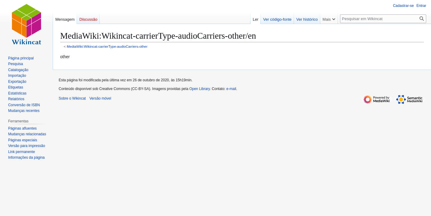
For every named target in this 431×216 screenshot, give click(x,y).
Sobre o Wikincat (72, 98)
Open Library (199, 89)
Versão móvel (100, 98)
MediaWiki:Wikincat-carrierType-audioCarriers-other (107, 46)
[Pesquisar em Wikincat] (383, 18)
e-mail (231, 89)
